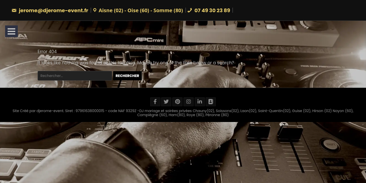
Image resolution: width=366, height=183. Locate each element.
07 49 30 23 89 (208, 10)
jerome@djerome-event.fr (49, 10)
